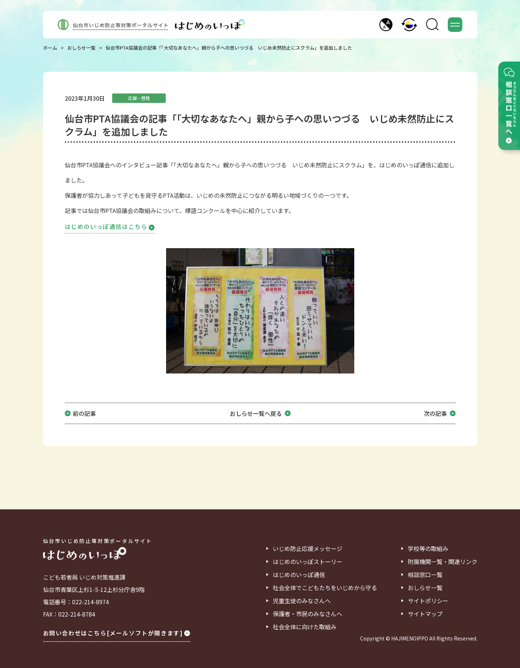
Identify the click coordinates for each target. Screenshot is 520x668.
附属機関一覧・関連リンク (442, 561)
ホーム (50, 47)
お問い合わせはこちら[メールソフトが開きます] (116, 633)
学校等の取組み (428, 548)
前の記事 (84, 413)
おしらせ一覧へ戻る (260, 413)
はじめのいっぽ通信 (299, 574)
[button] (386, 24)
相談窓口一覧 (425, 574)
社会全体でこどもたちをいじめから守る (325, 587)
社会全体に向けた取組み (305, 627)
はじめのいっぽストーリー (307, 561)
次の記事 (440, 413)
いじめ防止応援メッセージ (307, 548)
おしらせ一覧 (81, 47)
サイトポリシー (428, 601)
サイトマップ (425, 614)
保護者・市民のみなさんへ (307, 614)
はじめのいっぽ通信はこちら (110, 226)
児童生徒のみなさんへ (302, 601)
